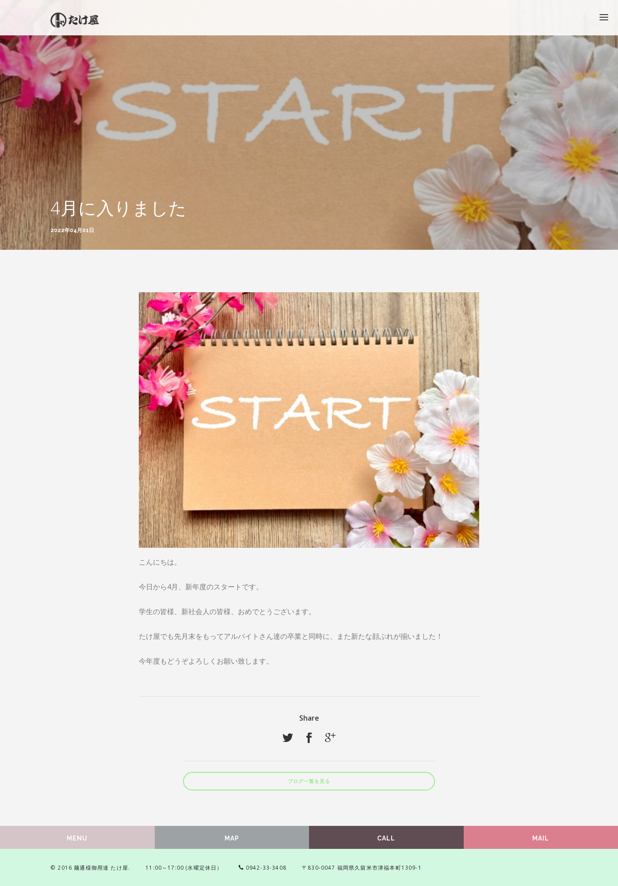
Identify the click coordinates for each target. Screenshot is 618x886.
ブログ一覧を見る (309, 781)
